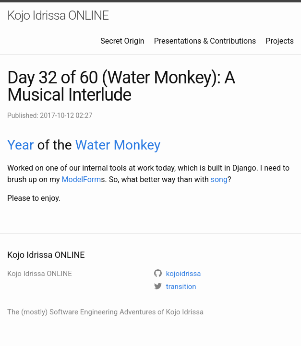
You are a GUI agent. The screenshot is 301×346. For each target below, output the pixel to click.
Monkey (137, 145)
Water (92, 145)
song (219, 179)
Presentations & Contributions (205, 41)
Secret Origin (122, 41)
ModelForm (81, 179)
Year (20, 145)
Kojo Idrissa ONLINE (57, 15)
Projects (279, 41)
